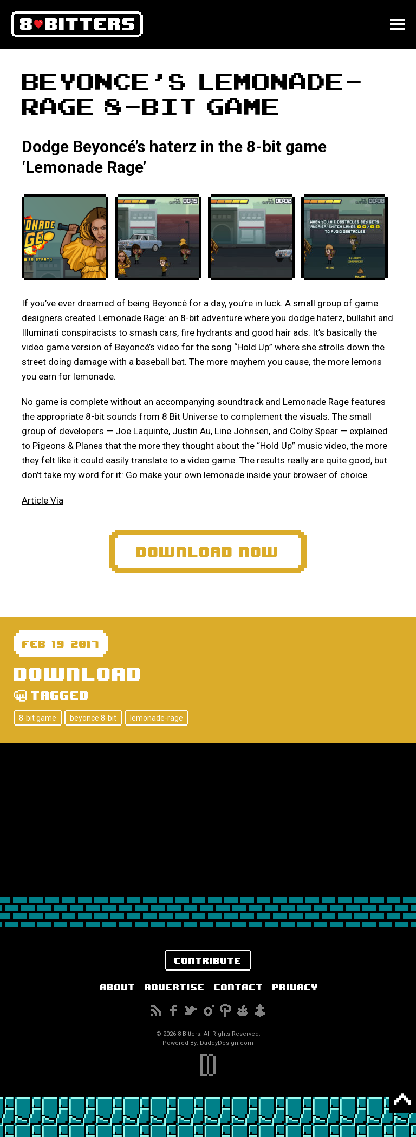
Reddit (242, 1010)
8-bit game (37, 718)
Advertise (175, 986)
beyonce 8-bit (93, 718)
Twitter (190, 1010)
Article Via (42, 500)
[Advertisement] (208, 818)
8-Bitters (77, 24)
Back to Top (402, 1099)
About (117, 986)
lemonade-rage (156, 718)
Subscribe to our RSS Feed (156, 1010)
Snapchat (260, 1010)
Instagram (208, 1010)
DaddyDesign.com (226, 1043)
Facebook (173, 1010)
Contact (238, 986)
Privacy (295, 986)
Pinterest (225, 1010)
